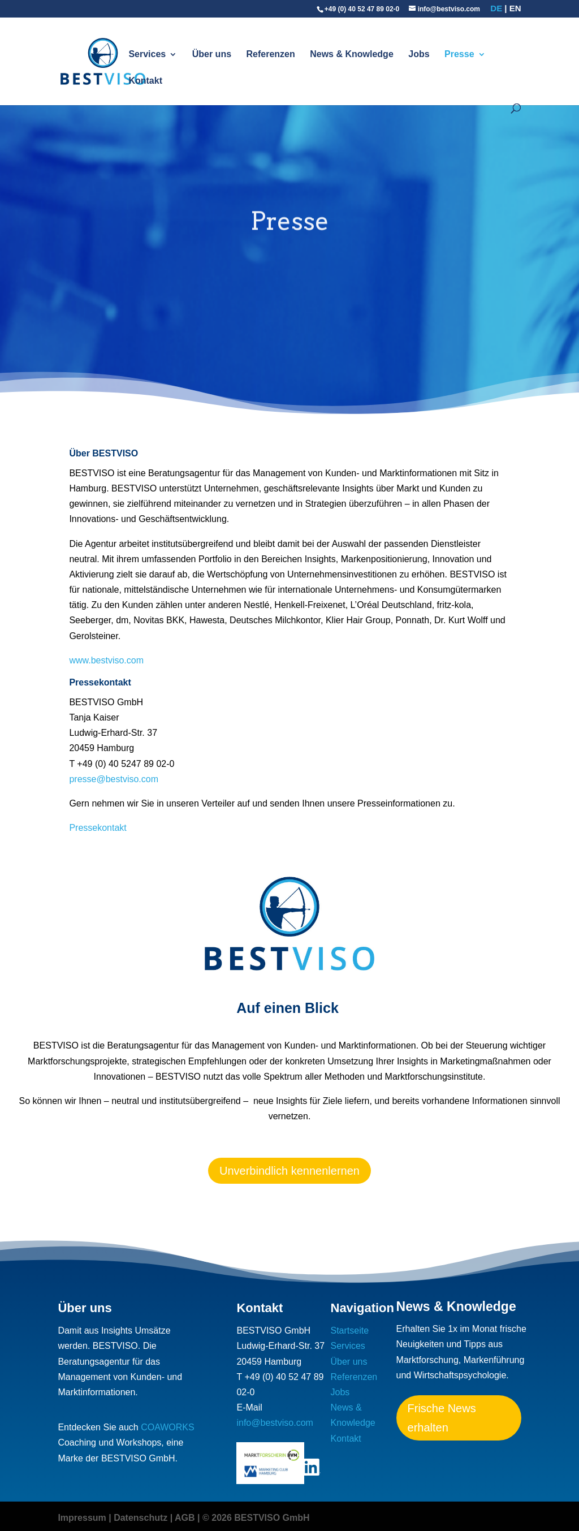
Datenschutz (140, 1518)
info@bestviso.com (274, 1423)
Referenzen (271, 54)
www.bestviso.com (106, 660)
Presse (459, 54)
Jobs (418, 54)
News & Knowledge (352, 54)
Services (147, 54)
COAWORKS (168, 1427)
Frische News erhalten (442, 1418)
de (496, 8)
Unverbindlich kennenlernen (289, 1171)
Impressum (82, 1518)
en (515, 8)
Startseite (350, 1330)
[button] (25, 1506)
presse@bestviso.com (113, 779)
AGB (185, 1518)
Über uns (211, 54)
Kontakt (145, 81)
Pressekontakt (97, 828)
